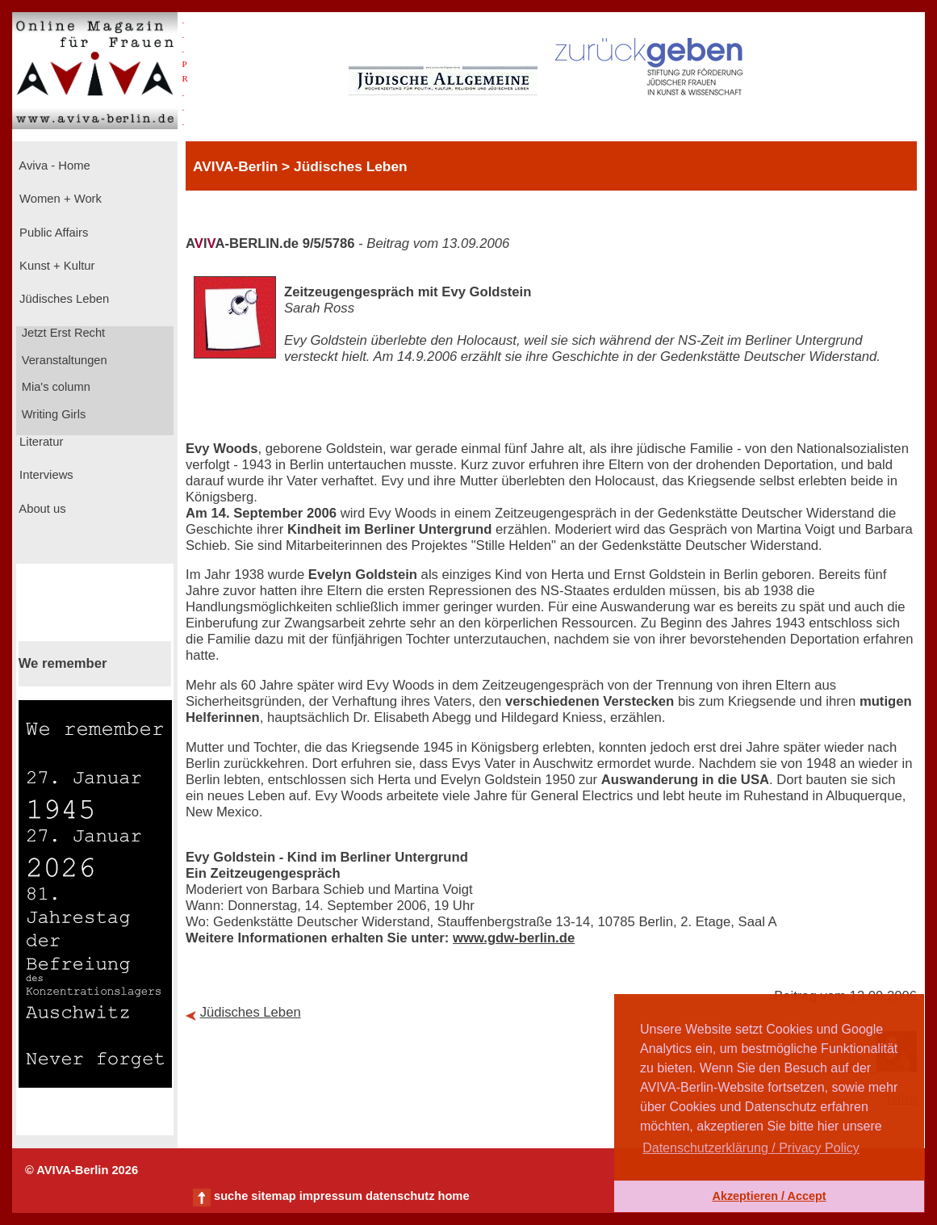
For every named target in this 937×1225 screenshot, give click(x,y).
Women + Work (59, 198)
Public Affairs (52, 232)
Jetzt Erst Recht (62, 332)
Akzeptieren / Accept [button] (769, 1195)
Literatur (39, 441)
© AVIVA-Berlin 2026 (81, 1170)
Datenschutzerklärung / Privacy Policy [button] (751, 1148)
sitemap (273, 1195)
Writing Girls (52, 414)
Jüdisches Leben (62, 298)
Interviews (44, 474)
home (453, 1195)
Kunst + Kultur (55, 265)
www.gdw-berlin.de (514, 938)
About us (41, 508)
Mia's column (54, 386)
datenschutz (400, 1195)
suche (231, 1195)
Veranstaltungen (63, 360)
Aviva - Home (53, 165)
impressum (330, 1195)
